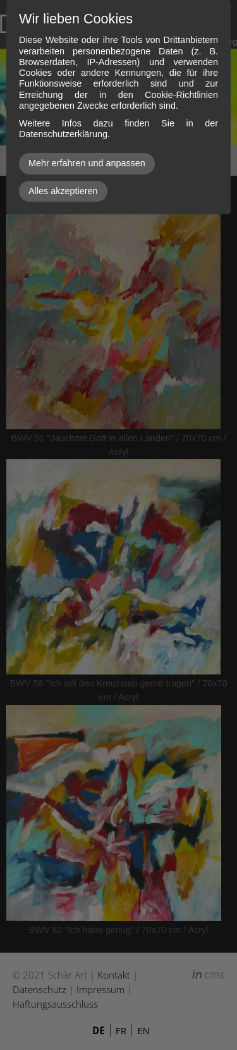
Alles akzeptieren (63, 191)
